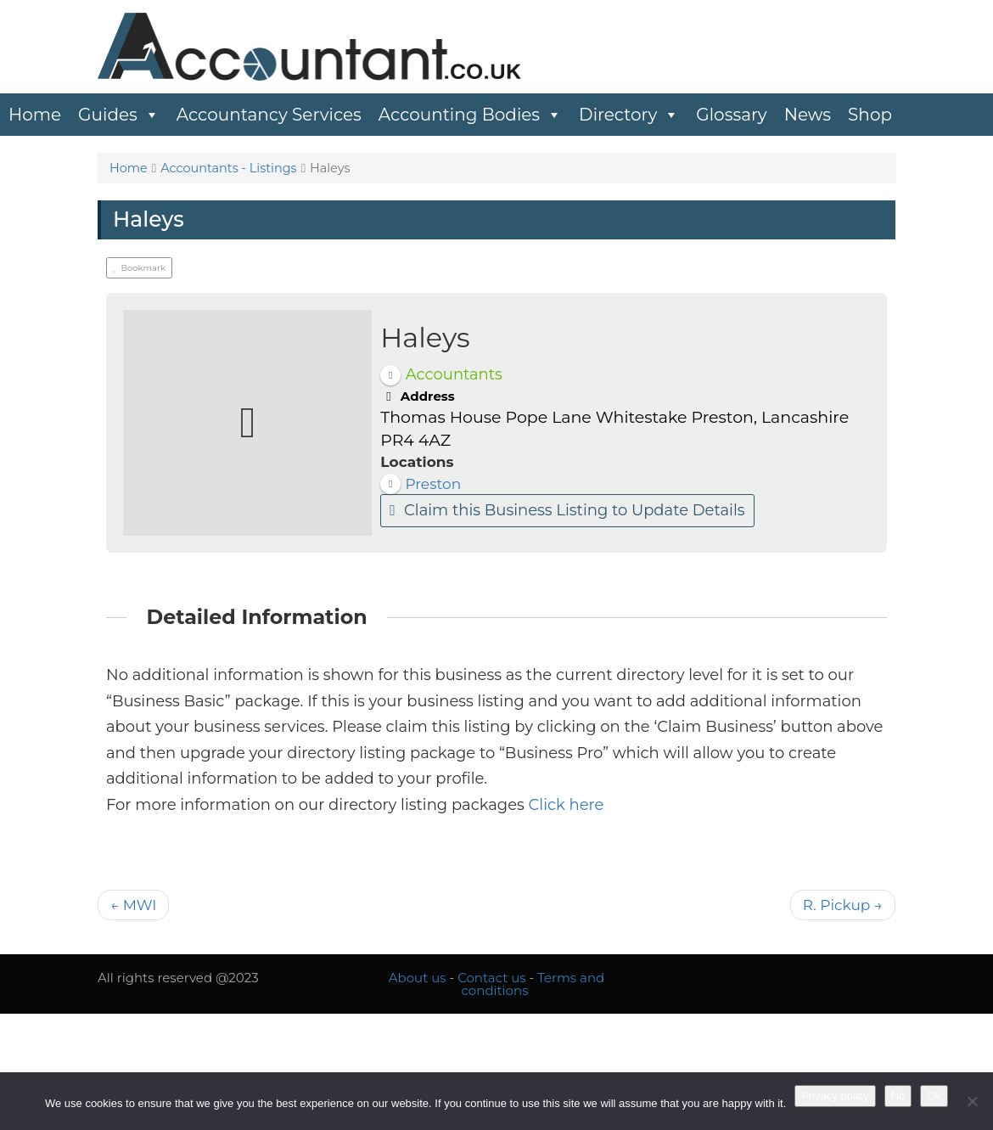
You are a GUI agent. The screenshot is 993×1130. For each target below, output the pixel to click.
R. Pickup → (843, 905)
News (807, 114)
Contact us (491, 978)
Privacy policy (834, 1095)
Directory (629, 114)
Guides (119, 114)
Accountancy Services (269, 114)
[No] (971, 1101)
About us (417, 978)
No (898, 1095)
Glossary (731, 114)
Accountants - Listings (228, 168)
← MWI (133, 905)
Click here (566, 804)
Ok (934, 1095)
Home (34, 114)
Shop (870, 114)
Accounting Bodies (470, 114)
